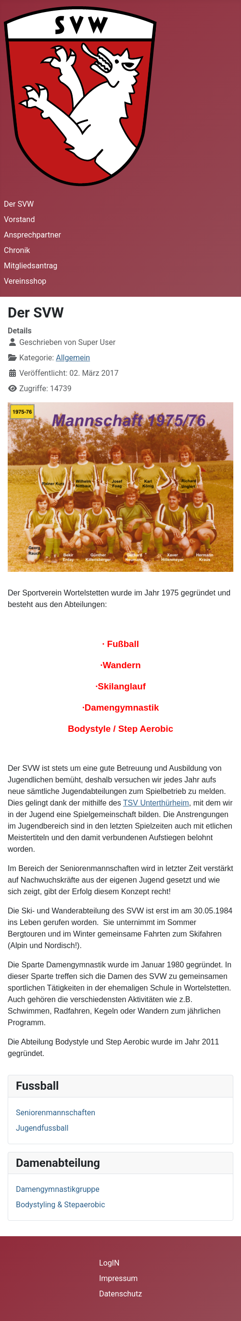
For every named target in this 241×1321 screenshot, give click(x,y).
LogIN (109, 1263)
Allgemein (73, 357)
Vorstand (19, 219)
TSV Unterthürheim (156, 803)
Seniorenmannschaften (55, 1112)
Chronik (17, 250)
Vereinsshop (25, 281)
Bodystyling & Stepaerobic (60, 1204)
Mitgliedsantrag (30, 265)
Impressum (118, 1278)
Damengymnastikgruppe (58, 1189)
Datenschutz (120, 1293)
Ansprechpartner (32, 234)
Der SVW (19, 204)
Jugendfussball (42, 1128)
